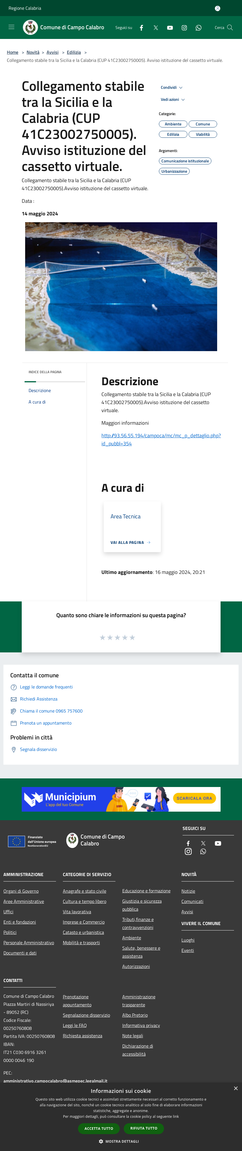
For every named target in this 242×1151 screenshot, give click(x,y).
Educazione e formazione (146, 890)
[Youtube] (167, 27)
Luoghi (188, 939)
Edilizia (74, 52)
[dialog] (121, 1117)
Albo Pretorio (135, 1015)
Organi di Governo (21, 891)
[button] (121, 1141)
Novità (33, 52)
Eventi (187, 950)
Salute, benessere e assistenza (141, 952)
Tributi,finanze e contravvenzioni (138, 923)
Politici (10, 932)
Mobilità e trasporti (81, 942)
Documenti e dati (20, 952)
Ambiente (131, 937)
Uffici (8, 911)
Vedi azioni (174, 99)
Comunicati (192, 901)
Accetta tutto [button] (99, 1128)
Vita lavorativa (77, 911)
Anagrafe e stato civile (84, 891)
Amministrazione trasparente (138, 1000)
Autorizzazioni (136, 966)
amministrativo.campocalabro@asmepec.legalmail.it (55, 1080)
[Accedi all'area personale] (217, 8)
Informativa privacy (141, 1025)
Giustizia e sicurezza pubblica (142, 905)
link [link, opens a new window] (176, 1116)
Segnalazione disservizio (86, 1015)
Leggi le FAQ (75, 1025)
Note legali (132, 1035)
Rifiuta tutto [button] (143, 1128)
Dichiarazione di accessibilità (137, 1049)
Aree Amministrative (23, 901)
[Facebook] (139, 27)
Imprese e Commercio (84, 921)
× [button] (235, 1089)
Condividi (172, 87)
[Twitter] (153, 27)
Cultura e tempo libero (84, 901)
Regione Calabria (25, 8)
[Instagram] (182, 27)
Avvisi (53, 52)
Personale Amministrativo (28, 942)
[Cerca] (230, 27)
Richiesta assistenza (82, 1035)
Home (12, 52)
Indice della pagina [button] (45, 372)
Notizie (188, 891)
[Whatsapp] (196, 27)
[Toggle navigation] (11, 26)
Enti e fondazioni (19, 921)
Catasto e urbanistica (83, 932)
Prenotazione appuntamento (77, 1000)
